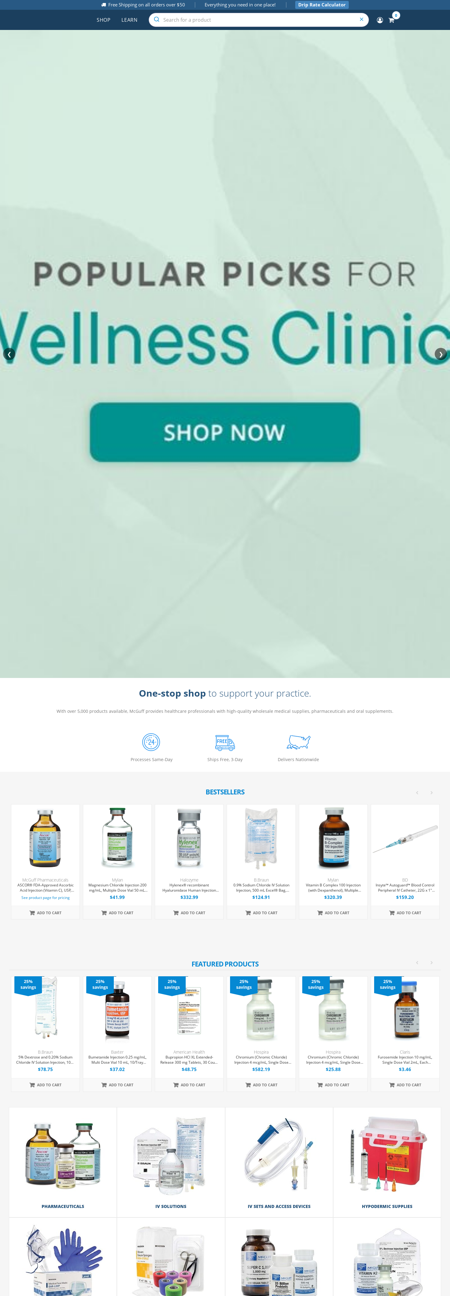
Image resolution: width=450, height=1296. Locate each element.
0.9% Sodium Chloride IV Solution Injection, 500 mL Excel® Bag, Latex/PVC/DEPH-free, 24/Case (261, 888)
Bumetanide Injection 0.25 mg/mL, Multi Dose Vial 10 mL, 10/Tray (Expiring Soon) (117, 1060)
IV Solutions (170, 1206)
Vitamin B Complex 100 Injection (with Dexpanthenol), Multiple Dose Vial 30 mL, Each (333, 888)
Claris (405, 1052)
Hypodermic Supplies (387, 1206)
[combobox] (259, 20)
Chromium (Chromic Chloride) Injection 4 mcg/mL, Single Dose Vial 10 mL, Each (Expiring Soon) (333, 1060)
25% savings (28, 984)
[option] (225, 1034)
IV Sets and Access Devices (279, 1206)
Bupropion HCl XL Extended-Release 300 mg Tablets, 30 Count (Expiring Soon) (189, 1060)
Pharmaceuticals (63, 1206)
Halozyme (189, 880)
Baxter (117, 1052)
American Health (189, 1052)
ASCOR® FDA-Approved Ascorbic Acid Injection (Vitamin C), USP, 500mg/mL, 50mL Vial (45, 888)
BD (405, 880)
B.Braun (261, 880)
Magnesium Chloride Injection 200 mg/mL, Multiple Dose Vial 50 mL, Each (117, 888)
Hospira (261, 1052)
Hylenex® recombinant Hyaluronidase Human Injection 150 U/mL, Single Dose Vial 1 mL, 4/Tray (189, 888)
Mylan (117, 880)
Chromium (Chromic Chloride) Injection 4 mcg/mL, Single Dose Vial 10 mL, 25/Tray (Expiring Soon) (261, 1060)
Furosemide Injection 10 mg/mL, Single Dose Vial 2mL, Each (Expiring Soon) (405, 1060)
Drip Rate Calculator (322, 5)
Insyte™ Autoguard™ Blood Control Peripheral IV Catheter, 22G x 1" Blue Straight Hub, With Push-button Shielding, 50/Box (405, 888)
